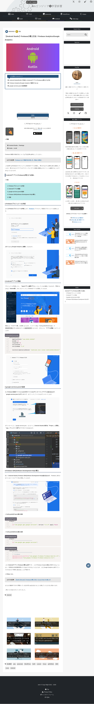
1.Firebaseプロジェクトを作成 (73, 293)
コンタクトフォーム (77, 104)
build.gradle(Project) (11, 519)
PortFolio (77, 109)
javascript (48, 14)
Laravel (39, 664)
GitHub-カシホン (78, 222)
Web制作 (9, 664)
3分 (20, 31)
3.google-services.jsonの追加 (73, 297)
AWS (41, 19)
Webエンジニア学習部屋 (47, 6)
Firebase (31, 208)
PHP (33, 14)
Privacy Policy (47, 692)
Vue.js (44, 664)
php (14, 664)
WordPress (63, 14)
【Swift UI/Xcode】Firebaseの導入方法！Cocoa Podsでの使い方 (33, 580)
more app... (77, 208)
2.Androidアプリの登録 (71, 295)
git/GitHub (51, 664)
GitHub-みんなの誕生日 (77, 217)
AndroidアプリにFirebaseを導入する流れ (75, 291)
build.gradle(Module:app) (12, 335)
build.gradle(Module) (11, 536)
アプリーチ (40, 129)
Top (47, 689)
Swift (25, 19)
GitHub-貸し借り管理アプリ (77, 220)
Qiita (47, 697)
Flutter (78, 14)
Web (18, 14)
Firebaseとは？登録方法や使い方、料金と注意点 (28, 160)
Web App (71, 19)
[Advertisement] (33, 100)
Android (56, 19)
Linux (7, 668)
